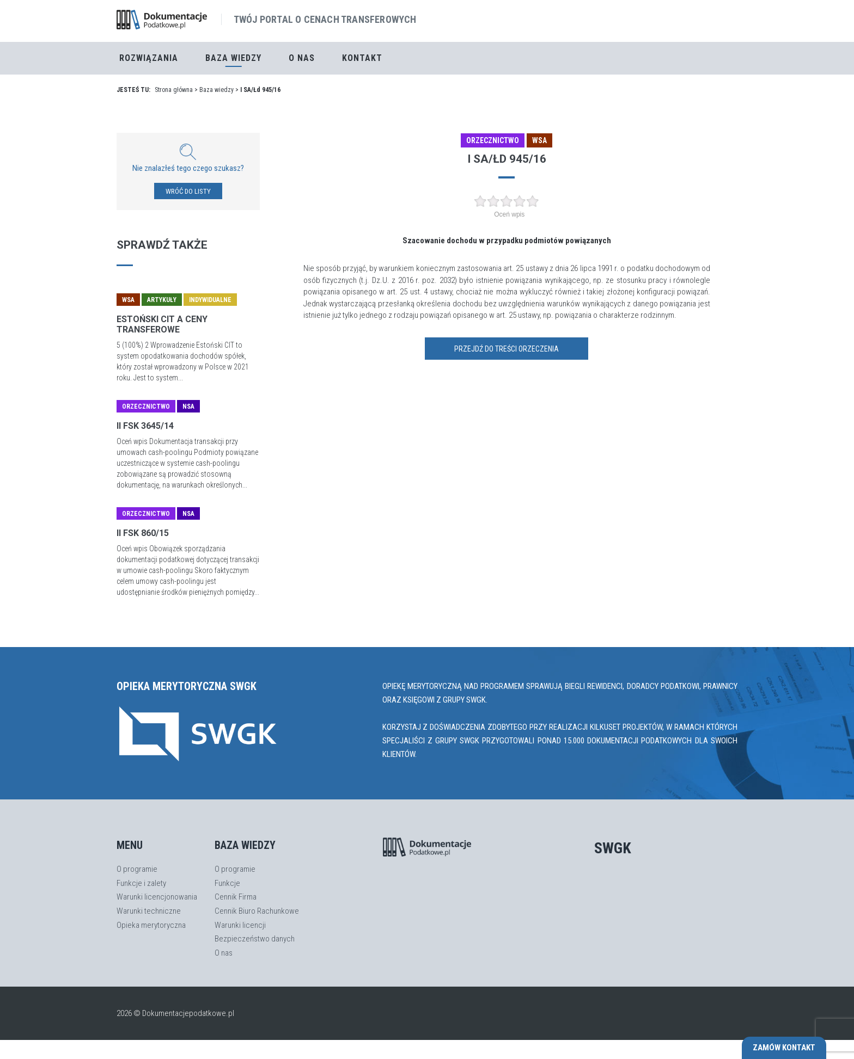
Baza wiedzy (216, 90)
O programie (137, 869)
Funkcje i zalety (141, 883)
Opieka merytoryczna (151, 925)
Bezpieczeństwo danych (255, 939)
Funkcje (227, 883)
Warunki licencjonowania (157, 897)
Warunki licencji (240, 925)
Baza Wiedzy (233, 58)
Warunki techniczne (149, 911)
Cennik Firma (236, 897)
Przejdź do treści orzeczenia (506, 348)
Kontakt (362, 58)
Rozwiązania (148, 58)
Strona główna (174, 90)
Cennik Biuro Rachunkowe (257, 911)
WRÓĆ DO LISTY (188, 191)
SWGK (612, 848)
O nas (302, 58)
